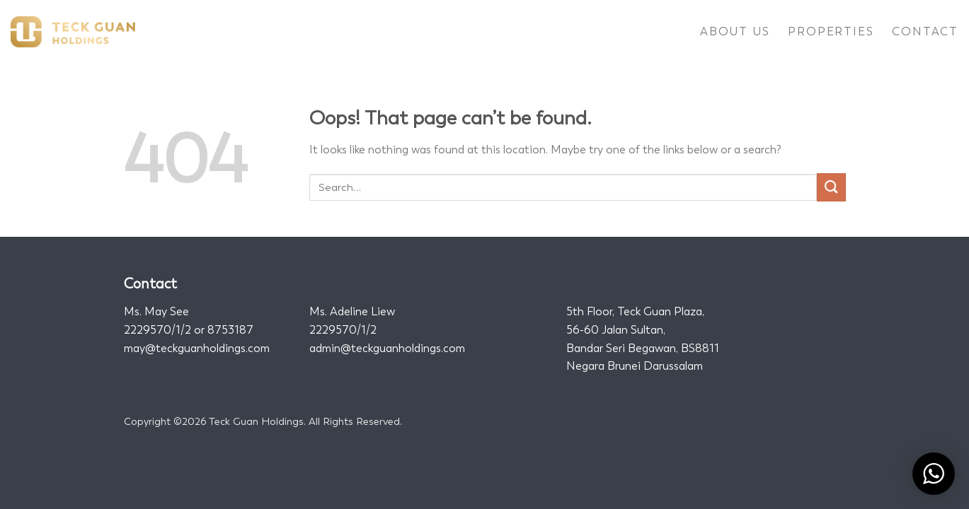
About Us (734, 31)
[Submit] (831, 187)
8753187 (230, 330)
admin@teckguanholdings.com (387, 348)
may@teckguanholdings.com (197, 348)
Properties (830, 31)
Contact (925, 31)
